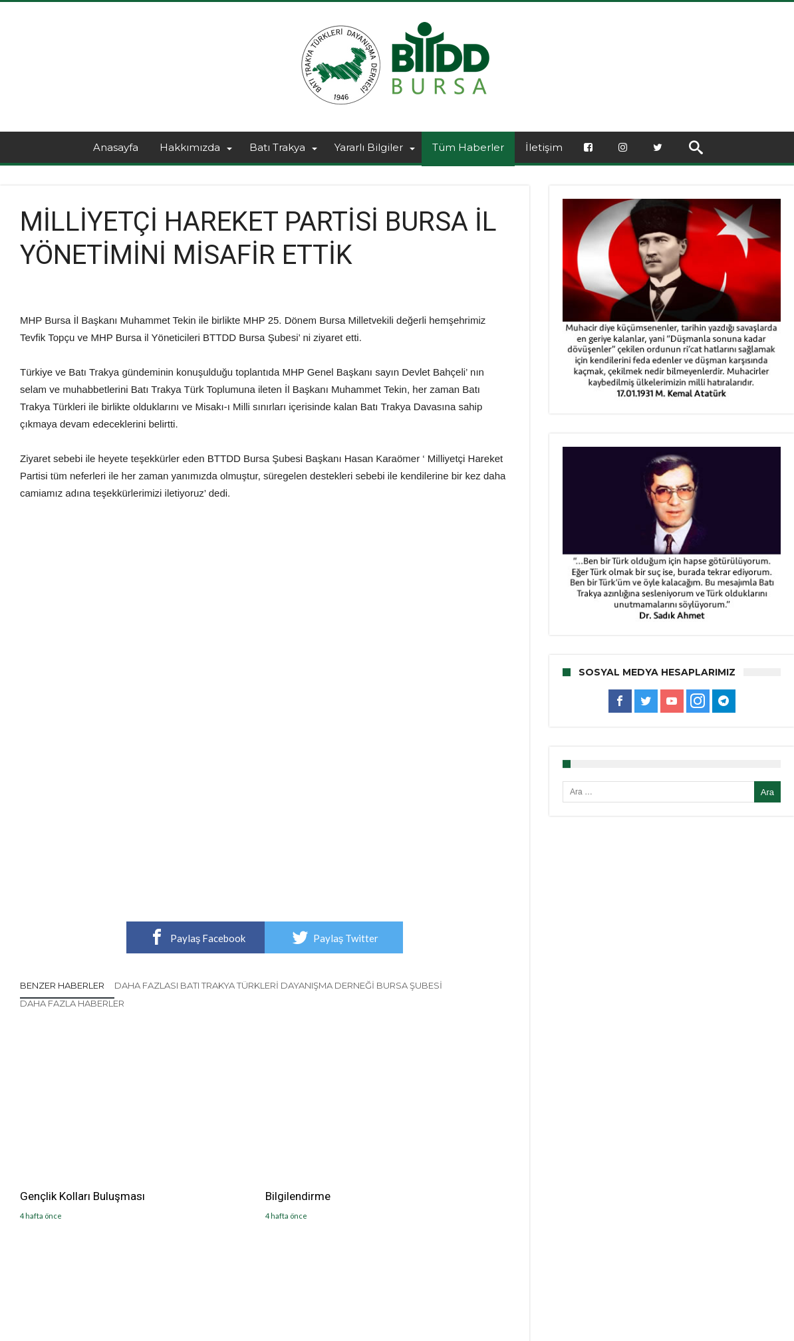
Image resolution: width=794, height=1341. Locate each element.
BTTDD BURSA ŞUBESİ (201, 1329)
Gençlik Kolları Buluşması (82, 1156)
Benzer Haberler (62, 985)
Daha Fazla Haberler (72, 1003)
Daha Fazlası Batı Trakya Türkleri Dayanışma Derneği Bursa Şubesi (278, 985)
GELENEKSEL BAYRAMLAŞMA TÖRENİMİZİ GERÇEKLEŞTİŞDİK (428, 1171)
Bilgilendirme (220, 1156)
